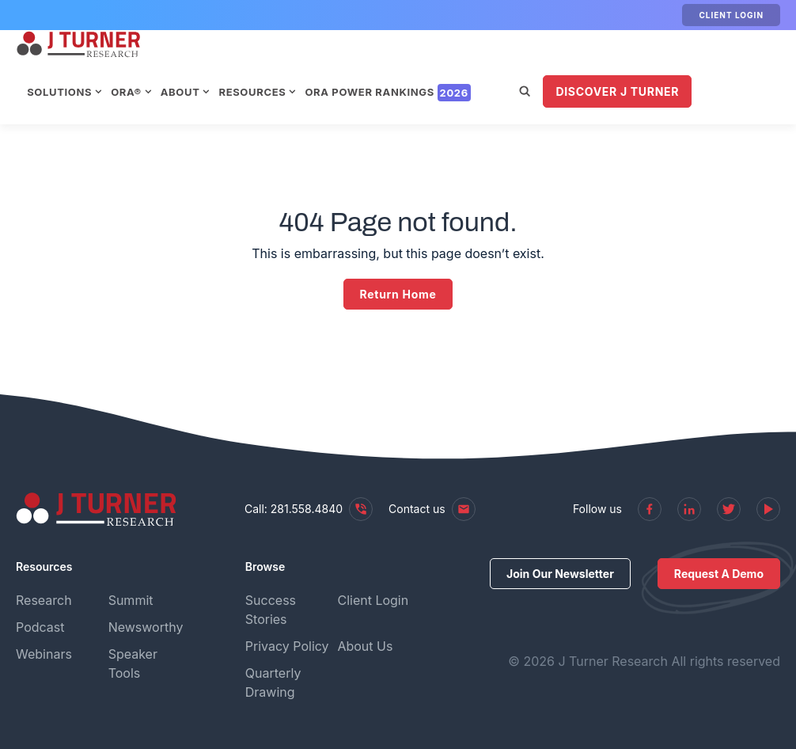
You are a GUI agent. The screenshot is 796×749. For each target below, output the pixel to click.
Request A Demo (719, 573)
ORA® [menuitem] (256, 64)
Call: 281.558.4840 (308, 509)
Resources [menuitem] (381, 64)
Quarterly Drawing (273, 682)
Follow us (597, 508)
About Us (364, 646)
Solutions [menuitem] (189, 64)
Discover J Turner (262, 113)
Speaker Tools (132, 663)
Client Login (731, 15)
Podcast (40, 627)
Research (44, 600)
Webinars (44, 654)
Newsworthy (146, 627)
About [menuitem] (310, 64)
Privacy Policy (287, 646)
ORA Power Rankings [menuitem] (517, 64)
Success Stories (270, 609)
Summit (131, 600)
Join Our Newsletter (560, 573)
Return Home (398, 294)
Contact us (432, 509)
